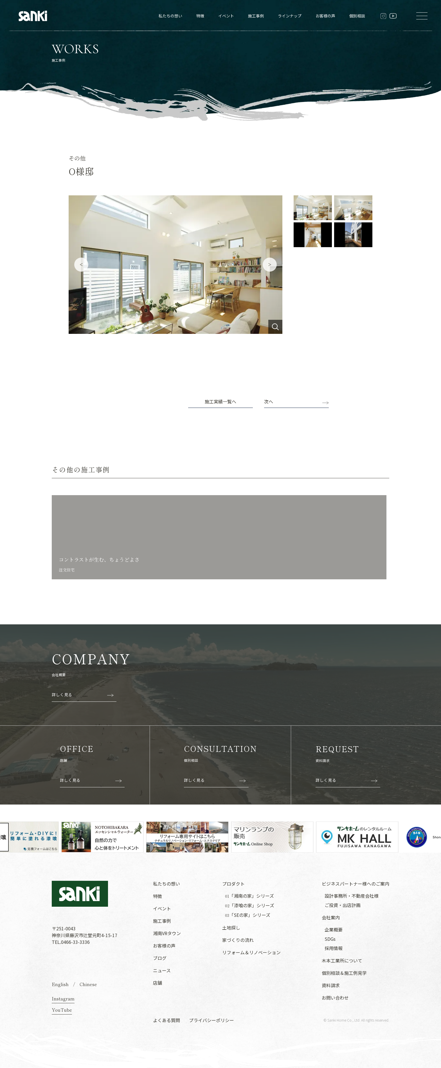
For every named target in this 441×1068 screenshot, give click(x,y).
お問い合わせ (335, 997)
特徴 (200, 16)
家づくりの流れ (238, 940)
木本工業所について (342, 960)
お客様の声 (325, 16)
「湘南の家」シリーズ (249, 896)
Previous (81, 265)
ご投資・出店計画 (343, 905)
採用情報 (334, 948)
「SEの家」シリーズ (247, 915)
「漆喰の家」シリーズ (249, 905)
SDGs (330, 939)
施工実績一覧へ (220, 401)
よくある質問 (166, 1020)
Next (270, 265)
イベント (226, 16)
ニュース (162, 970)
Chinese (88, 984)
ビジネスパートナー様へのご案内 (355, 883)
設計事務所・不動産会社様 (352, 896)
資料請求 (331, 985)
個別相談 (357, 16)
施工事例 (256, 16)
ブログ (159, 958)
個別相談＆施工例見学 (344, 973)
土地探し (231, 927)
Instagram (63, 998)
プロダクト (233, 883)
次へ (268, 401)
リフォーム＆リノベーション (251, 952)
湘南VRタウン (167, 933)
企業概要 (334, 929)
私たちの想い (170, 16)
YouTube (62, 1009)
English (60, 984)
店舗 (157, 983)
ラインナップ (290, 16)
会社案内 (331, 917)
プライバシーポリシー (211, 1020)
